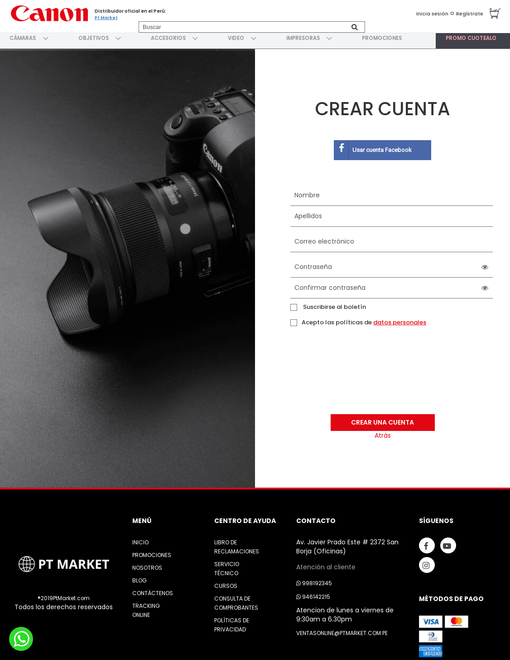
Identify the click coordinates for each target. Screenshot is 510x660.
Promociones (151, 552)
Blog (139, 578)
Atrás (383, 433)
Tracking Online (146, 607)
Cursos (225, 583)
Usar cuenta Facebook (373, 147)
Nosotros (147, 565)
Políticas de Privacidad (231, 622)
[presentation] (341, 376)
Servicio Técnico (226, 565)
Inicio (140, 539)
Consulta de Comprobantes (236, 600)
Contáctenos (152, 590)
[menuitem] (23, 37)
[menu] (255, 36)
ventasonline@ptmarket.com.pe (342, 630)
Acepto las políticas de (364, 320)
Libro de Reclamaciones (236, 544)
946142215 (313, 594)
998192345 (314, 580)
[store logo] (47, 12)
